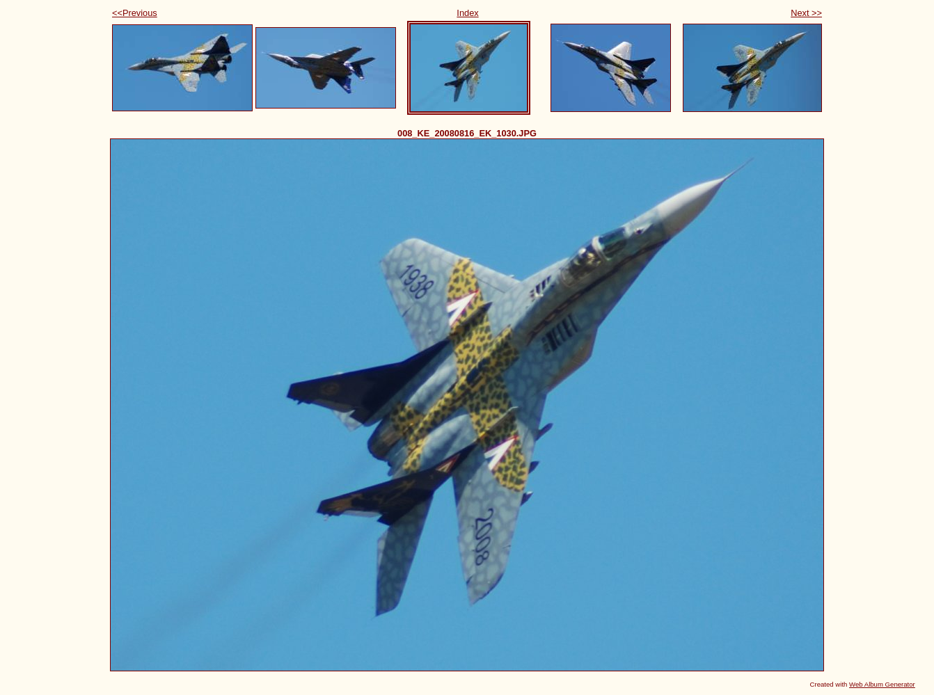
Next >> (806, 13)
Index (467, 13)
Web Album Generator (882, 684)
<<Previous (134, 13)
